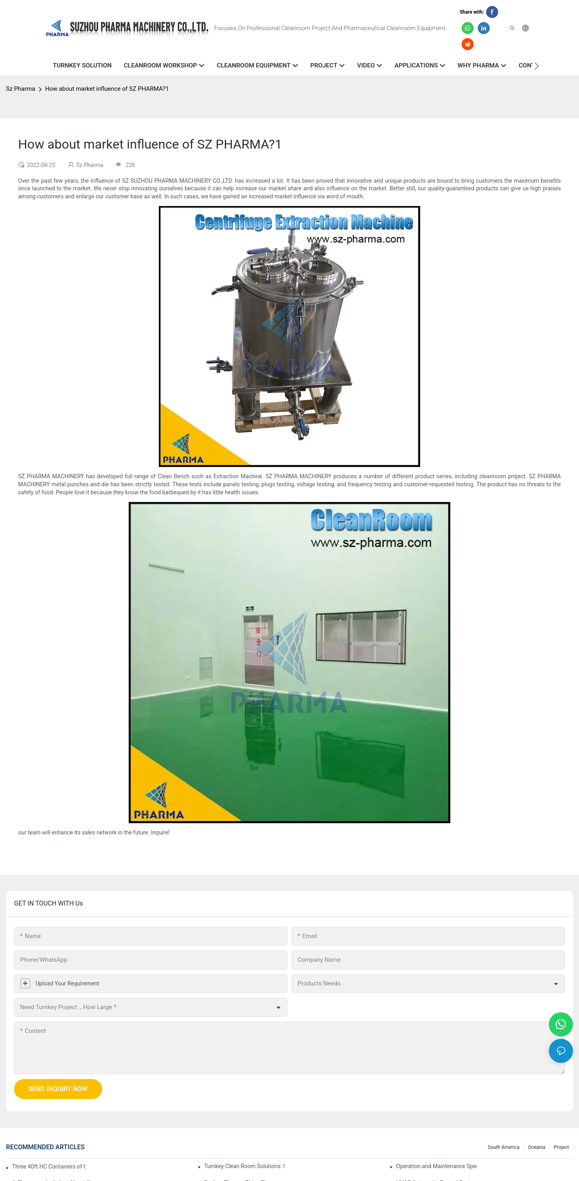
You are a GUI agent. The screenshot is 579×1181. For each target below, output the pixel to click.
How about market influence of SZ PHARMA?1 (107, 88)
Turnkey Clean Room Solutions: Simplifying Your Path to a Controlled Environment (244, 1166)
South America (503, 1147)
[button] (536, 65)
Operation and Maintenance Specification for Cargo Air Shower (436, 1166)
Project (561, 1147)
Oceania (537, 1147)
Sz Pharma (20, 88)
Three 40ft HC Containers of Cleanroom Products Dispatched (48, 1166)
